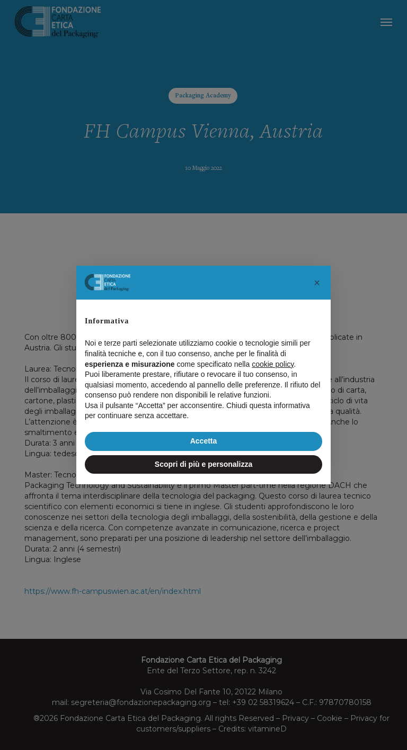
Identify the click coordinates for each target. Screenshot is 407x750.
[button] (316, 282)
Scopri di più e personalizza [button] (203, 464)
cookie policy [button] (273, 364)
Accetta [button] (203, 441)
